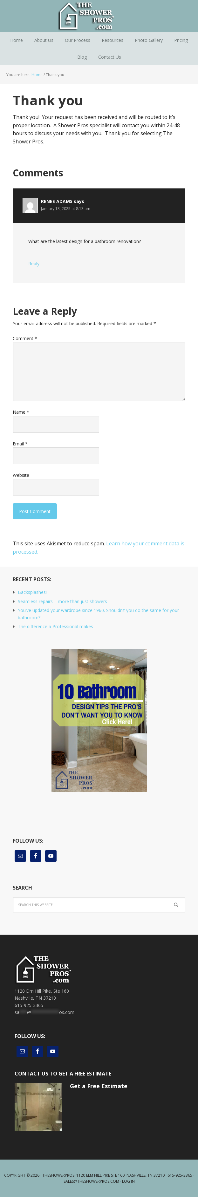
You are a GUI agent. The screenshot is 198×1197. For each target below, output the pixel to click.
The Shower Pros (99, 16)
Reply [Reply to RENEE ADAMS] (33, 263)
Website (21, 475)
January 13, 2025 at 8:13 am (65, 208)
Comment (25, 338)
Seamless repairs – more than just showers (62, 601)
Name (21, 412)
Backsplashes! (32, 592)
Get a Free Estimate (98, 1086)
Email (20, 444)
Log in (128, 1181)
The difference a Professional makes (55, 626)
